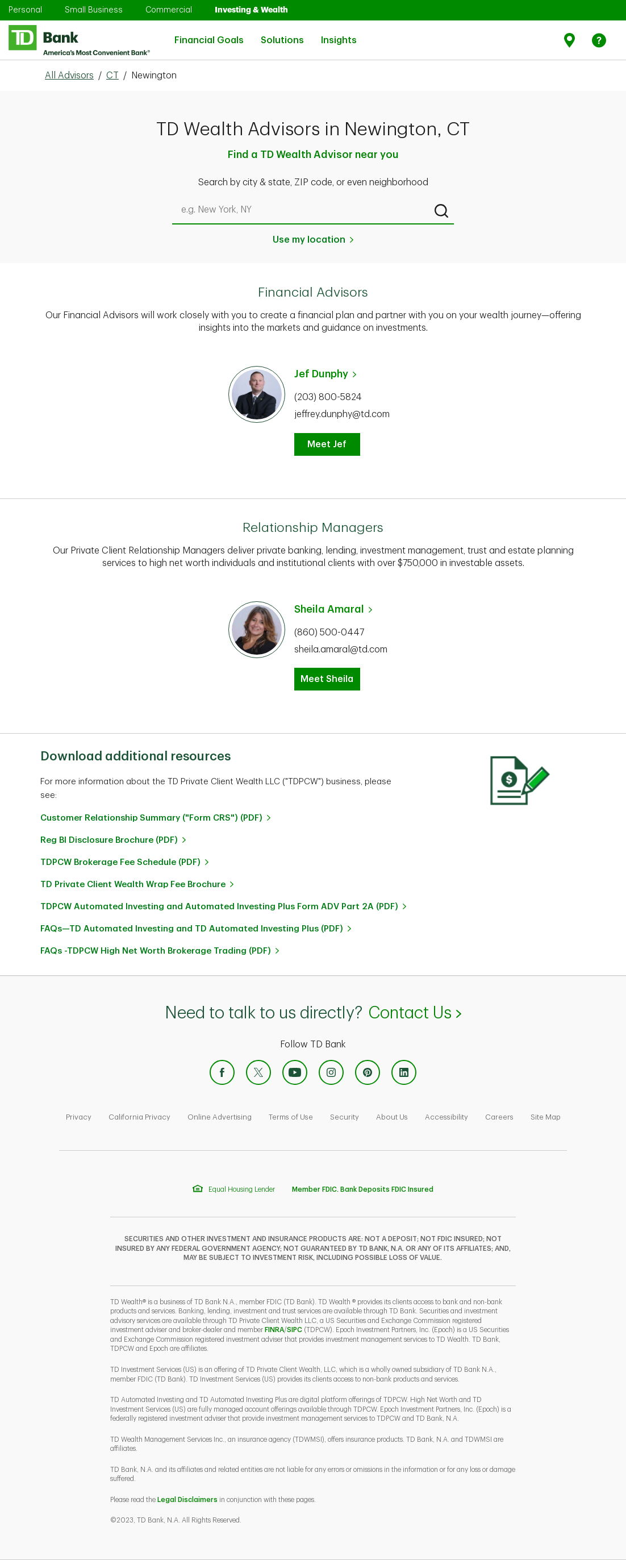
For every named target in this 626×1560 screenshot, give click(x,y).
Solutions (282, 33)
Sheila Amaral (329, 609)
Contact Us (414, 1013)
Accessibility (446, 1117)
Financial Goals (209, 33)
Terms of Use (291, 1117)
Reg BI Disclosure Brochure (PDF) (109, 840)
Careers (499, 1117)
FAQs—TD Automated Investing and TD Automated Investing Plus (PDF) (191, 929)
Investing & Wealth (251, 10)
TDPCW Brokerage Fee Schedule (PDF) (120, 862)
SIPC (294, 1329)
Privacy (78, 1117)
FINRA (274, 1329)
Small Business (94, 10)
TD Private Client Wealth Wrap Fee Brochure (133, 884)
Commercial (168, 10)
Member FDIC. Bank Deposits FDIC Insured (362, 1189)
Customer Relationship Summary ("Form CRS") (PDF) (151, 818)
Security (344, 1117)
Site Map (546, 1117)
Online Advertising (219, 1117)
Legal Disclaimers (187, 1499)
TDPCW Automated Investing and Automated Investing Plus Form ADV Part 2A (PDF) (219, 906)
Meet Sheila (327, 679)
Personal (25, 10)
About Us (392, 1117)
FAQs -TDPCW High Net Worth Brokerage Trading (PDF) (155, 951)
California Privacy (139, 1117)
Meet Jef (327, 444)
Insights (339, 33)
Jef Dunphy (321, 374)
